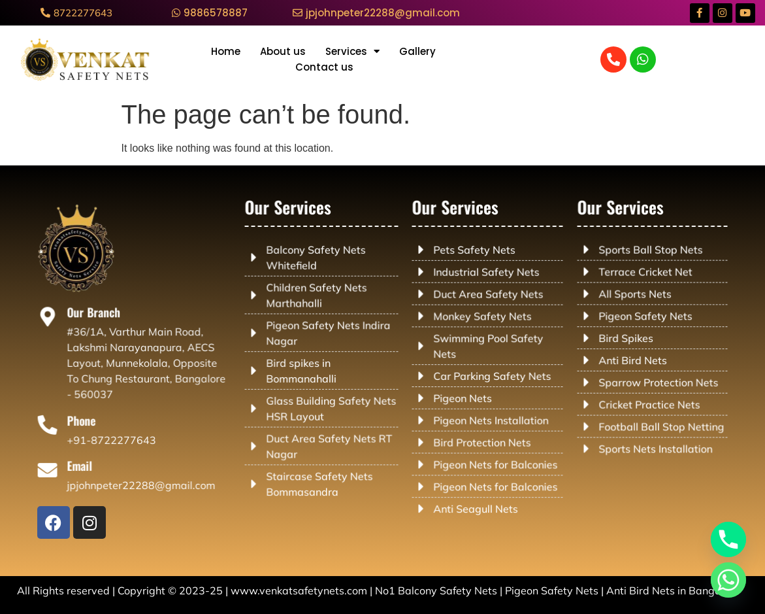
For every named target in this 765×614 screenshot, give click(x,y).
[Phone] (56, 425)
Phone (86, 421)
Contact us (324, 67)
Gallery (417, 51)
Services (352, 52)
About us (283, 51)
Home (225, 51)
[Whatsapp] (728, 580)
